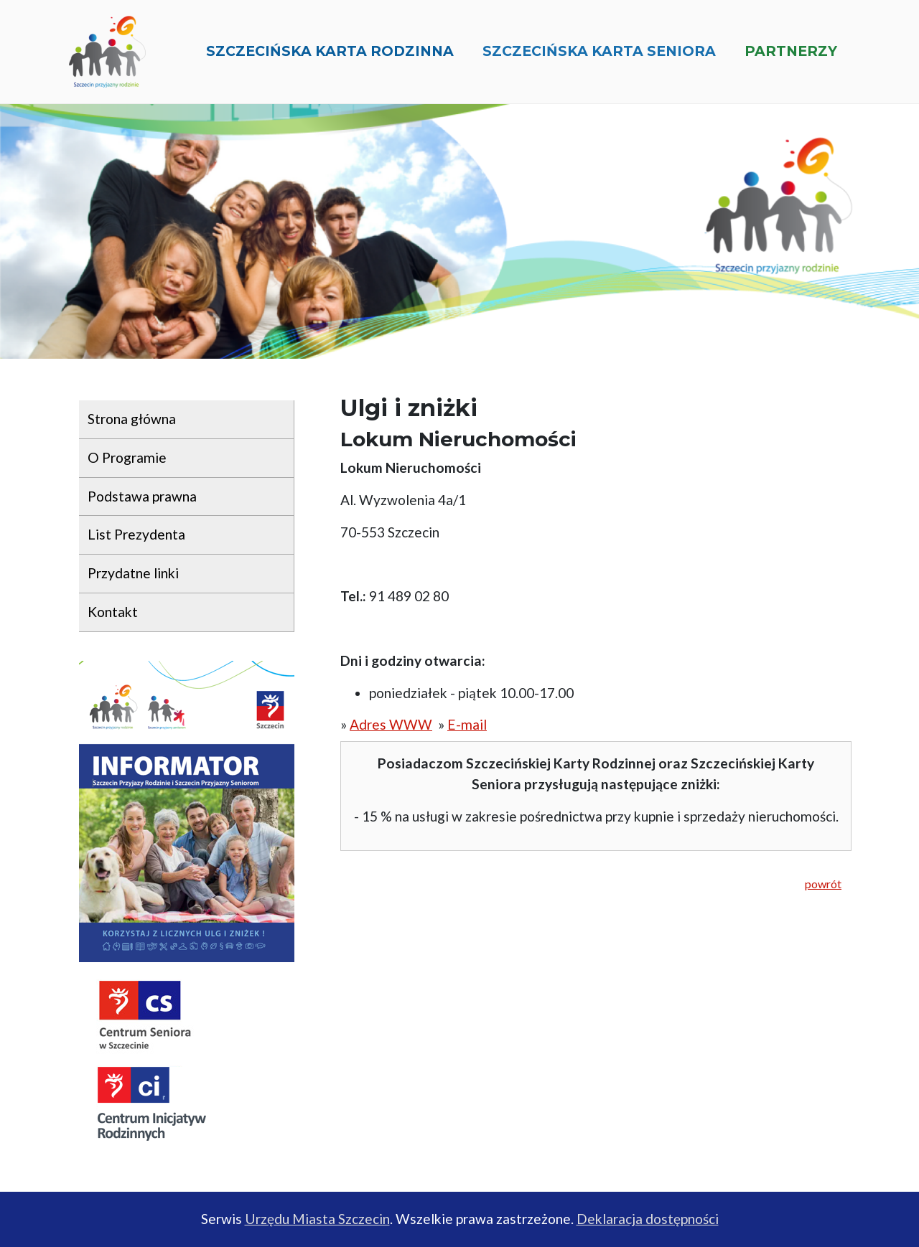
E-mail (467, 724)
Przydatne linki (133, 573)
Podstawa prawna (142, 496)
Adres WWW (391, 724)
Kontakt (113, 611)
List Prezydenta (136, 534)
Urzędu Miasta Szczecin (317, 1218)
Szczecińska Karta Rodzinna (330, 56)
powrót (823, 883)
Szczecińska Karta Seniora (599, 56)
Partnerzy (791, 56)
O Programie (127, 457)
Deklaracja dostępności (648, 1218)
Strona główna (132, 418)
